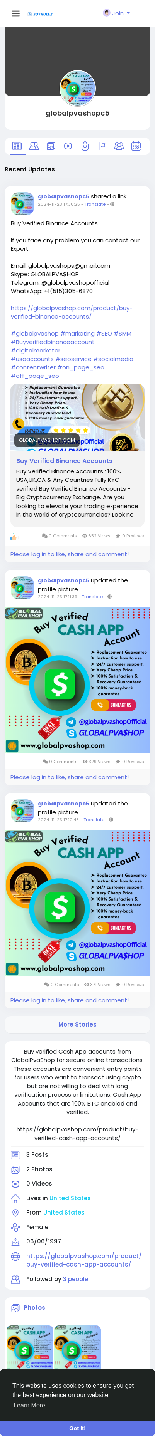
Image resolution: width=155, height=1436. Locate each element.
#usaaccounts (32, 359)
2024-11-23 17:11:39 (57, 597)
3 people (75, 1279)
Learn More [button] (29, 1405)
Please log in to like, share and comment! (69, 554)
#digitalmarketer (35, 350)
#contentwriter (33, 367)
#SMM (122, 333)
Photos (34, 1307)
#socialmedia (113, 359)
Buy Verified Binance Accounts (64, 461)
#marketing (77, 333)
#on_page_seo (80, 367)
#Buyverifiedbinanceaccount (53, 342)
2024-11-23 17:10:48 (58, 820)
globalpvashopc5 (77, 113)
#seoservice (73, 359)
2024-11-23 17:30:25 (59, 204)
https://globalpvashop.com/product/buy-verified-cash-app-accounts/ (84, 1260)
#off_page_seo (35, 376)
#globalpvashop (35, 333)
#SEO (104, 333)
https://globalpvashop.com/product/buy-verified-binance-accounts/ (72, 312)
